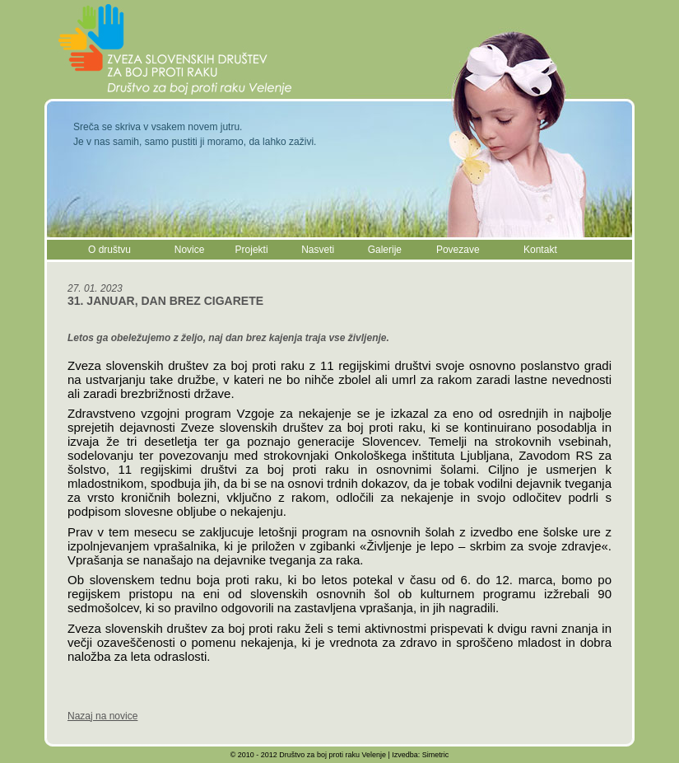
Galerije (385, 249)
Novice (189, 249)
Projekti (251, 249)
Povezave (458, 249)
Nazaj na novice (102, 716)
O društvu (109, 249)
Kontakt (540, 249)
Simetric (435, 755)
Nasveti (317, 249)
